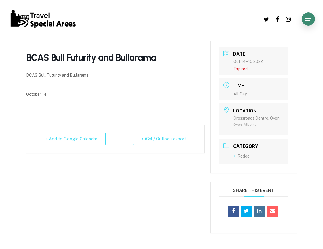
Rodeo (241, 156)
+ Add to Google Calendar (71, 138)
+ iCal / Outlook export (163, 138)
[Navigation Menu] (308, 19)
